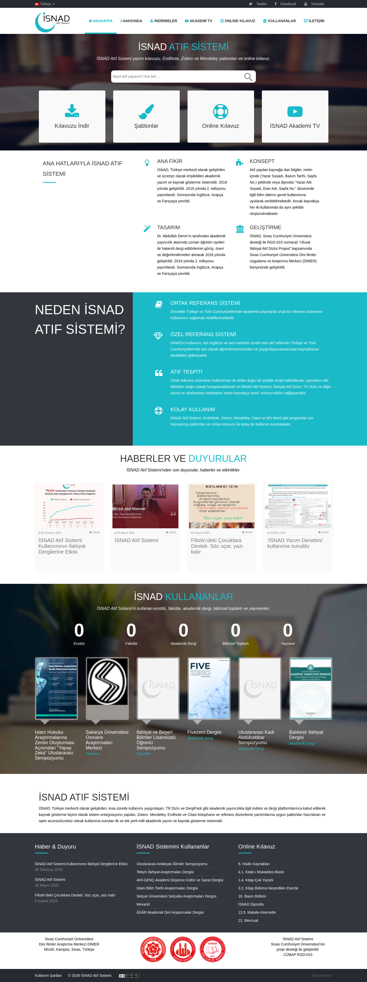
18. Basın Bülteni (252, 896)
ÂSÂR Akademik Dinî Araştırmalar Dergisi (170, 912)
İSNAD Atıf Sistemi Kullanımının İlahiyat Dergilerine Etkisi (62, 546)
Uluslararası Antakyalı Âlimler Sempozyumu (172, 864)
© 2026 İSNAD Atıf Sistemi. (90, 975)
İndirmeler (163, 21)
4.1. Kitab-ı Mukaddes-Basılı (261, 872)
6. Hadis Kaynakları (254, 864)
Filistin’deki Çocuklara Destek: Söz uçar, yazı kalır (217, 546)
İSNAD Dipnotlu (251, 904)
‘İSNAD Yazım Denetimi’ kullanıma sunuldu (295, 543)
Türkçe (45, 4)
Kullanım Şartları (48, 975)
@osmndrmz (321, 975)
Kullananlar (279, 21)
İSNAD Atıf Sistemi (136, 540)
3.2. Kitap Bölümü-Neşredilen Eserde (268, 888)
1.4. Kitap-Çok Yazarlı (256, 880)
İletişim (314, 21)
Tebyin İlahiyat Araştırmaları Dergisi (165, 872)
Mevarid (143, 904)
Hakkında (131, 21)
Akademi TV (198, 21)
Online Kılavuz (237, 21)
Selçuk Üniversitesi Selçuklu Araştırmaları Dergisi (176, 896)
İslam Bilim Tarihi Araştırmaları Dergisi (167, 888)
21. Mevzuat (248, 920)
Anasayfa (101, 21)
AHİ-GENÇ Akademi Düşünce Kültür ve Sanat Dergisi (180, 880)
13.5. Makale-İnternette (257, 912)
